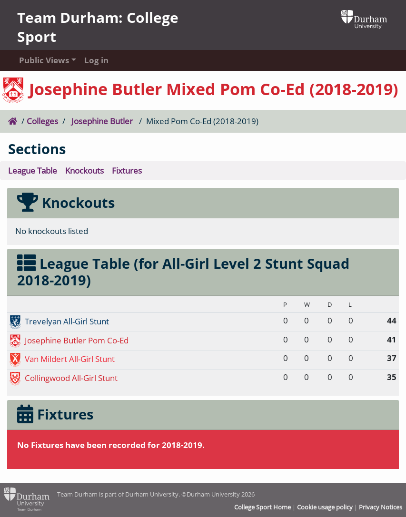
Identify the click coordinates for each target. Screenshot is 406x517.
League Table (32, 170)
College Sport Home (262, 507)
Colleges (42, 121)
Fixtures (127, 170)
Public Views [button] (42, 60)
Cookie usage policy (325, 507)
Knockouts (84, 170)
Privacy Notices (380, 507)
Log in (96, 60)
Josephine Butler (102, 121)
